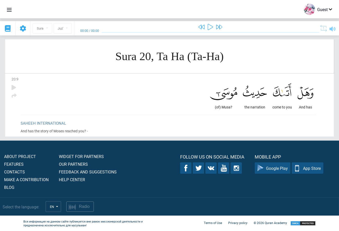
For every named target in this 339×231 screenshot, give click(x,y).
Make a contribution (26, 179)
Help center (72, 179)
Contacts (14, 171)
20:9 (15, 79)
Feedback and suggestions (88, 171)
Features (14, 164)
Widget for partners (81, 156)
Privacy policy (238, 223)
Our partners (73, 164)
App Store (307, 168)
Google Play (272, 168)
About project (20, 156)
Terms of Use (213, 223)
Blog (9, 187)
